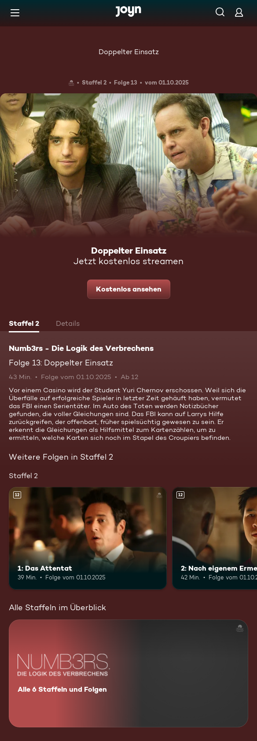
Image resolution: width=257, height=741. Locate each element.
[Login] (239, 12)
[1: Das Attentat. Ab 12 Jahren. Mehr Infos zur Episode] (88, 538)
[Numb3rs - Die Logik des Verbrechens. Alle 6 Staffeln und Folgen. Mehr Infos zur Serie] (128, 673)
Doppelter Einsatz (129, 52)
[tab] (24, 324)
